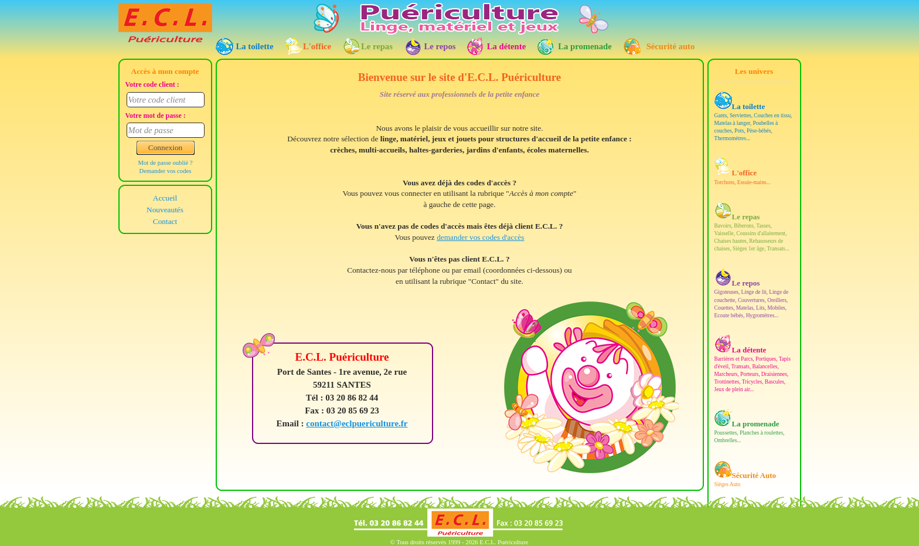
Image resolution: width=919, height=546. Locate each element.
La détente (506, 46)
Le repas (377, 46)
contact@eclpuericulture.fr (356, 423)
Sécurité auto (670, 46)
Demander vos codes (165, 171)
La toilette (255, 46)
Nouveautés (165, 209)
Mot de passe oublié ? (165, 163)
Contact (165, 220)
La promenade (584, 46)
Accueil (165, 197)
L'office (317, 46)
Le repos (440, 46)
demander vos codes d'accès (480, 237)
